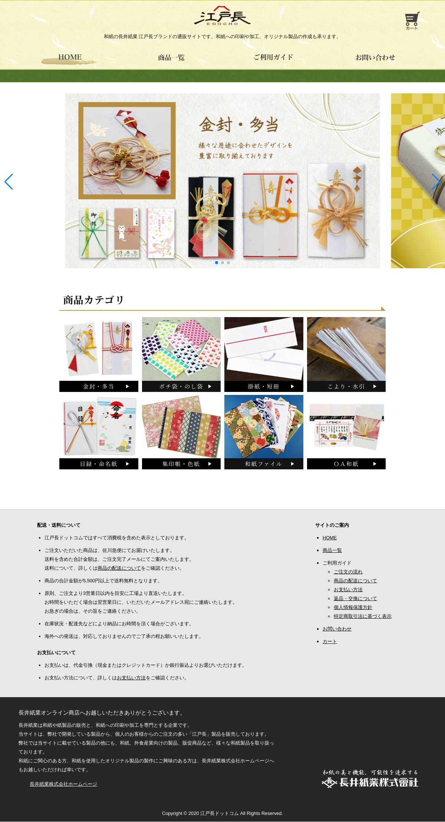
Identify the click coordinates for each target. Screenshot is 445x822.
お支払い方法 (131, 678)
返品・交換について (355, 599)
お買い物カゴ (411, 21)
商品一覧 (332, 550)
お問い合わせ (337, 629)
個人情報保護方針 (353, 607)
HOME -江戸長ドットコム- (70, 59)
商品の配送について (119, 568)
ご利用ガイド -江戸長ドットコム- (273, 59)
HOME (330, 538)
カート (330, 642)
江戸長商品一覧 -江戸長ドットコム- (171, 59)
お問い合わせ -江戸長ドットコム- (375, 59)
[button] (436, 182)
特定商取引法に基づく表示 (363, 616)
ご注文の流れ (348, 572)
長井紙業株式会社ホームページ (63, 784)
